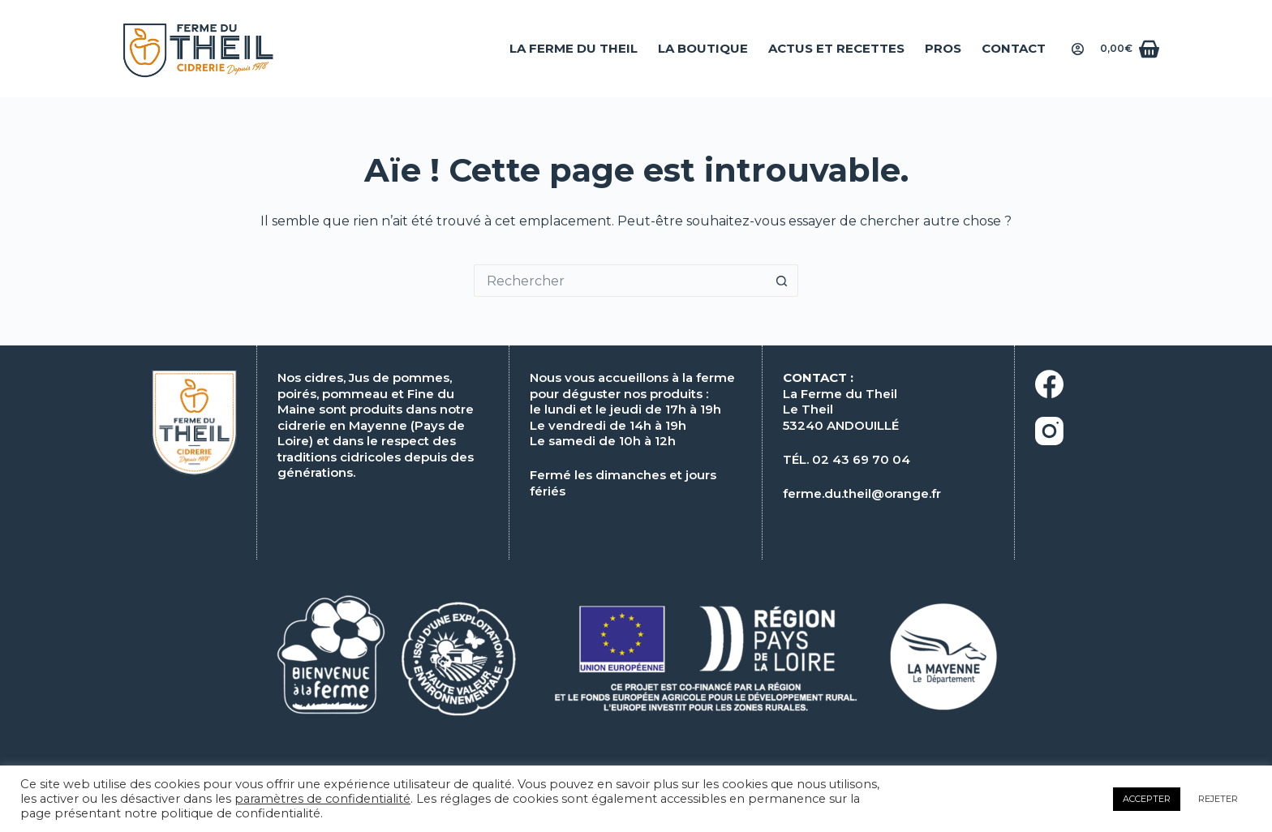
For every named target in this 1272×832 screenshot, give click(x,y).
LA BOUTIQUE (703, 48)
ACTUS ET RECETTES (836, 48)
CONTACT (1014, 48)
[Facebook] (1141, 384)
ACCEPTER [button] (1147, 798)
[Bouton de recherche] (782, 280)
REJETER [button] (1218, 798)
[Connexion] (1078, 49)
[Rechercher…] (620, 280)
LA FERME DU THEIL (573, 48)
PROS (943, 48)
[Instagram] (1141, 431)
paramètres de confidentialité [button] (322, 798)
